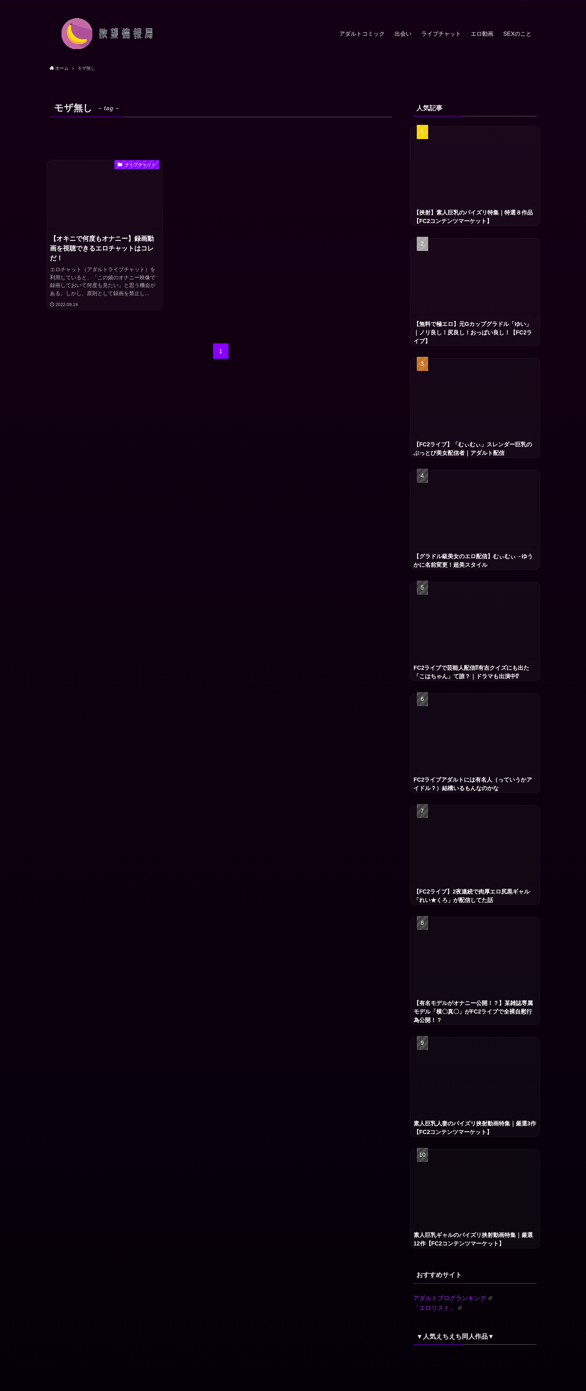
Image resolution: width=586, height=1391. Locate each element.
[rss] (520, 4)
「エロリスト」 (437, 1307)
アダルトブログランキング (452, 1298)
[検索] (531, 4)
